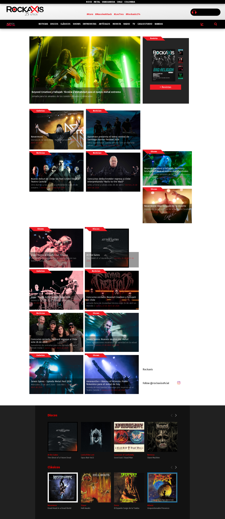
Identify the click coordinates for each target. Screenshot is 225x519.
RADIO (126, 24)
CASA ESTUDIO (145, 24)
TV (133, 24)
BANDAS (159, 24)
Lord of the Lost (87, 455)
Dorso (116, 505)
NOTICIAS (43, 24)
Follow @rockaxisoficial (156, 383)
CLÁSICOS (65, 24)
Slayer (83, 505)
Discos (52, 415)
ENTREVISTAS (89, 24)
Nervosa (150, 455)
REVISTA (117, 24)
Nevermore (52, 505)
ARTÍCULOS (104, 24)
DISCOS (54, 24)
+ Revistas (165, 87)
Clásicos (54, 467)
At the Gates (53, 455)
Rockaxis (148, 369)
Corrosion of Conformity (124, 455)
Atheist (150, 505)
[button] (37, 70)
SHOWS (77, 24)
